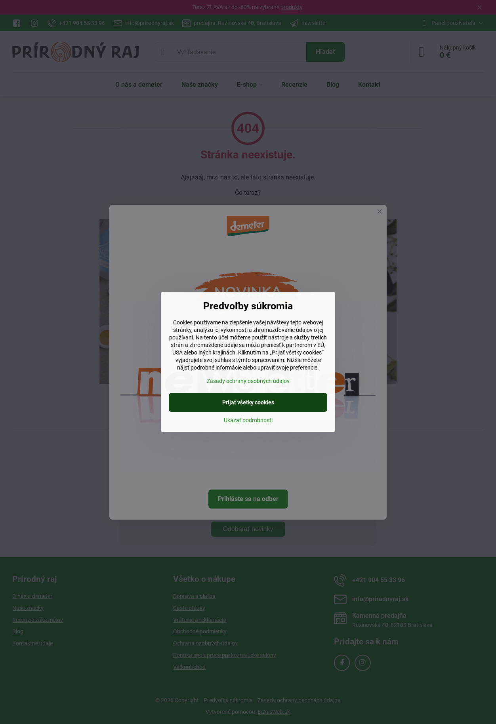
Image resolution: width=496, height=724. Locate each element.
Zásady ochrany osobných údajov (248, 381)
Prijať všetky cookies (248, 402)
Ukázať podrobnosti (248, 420)
